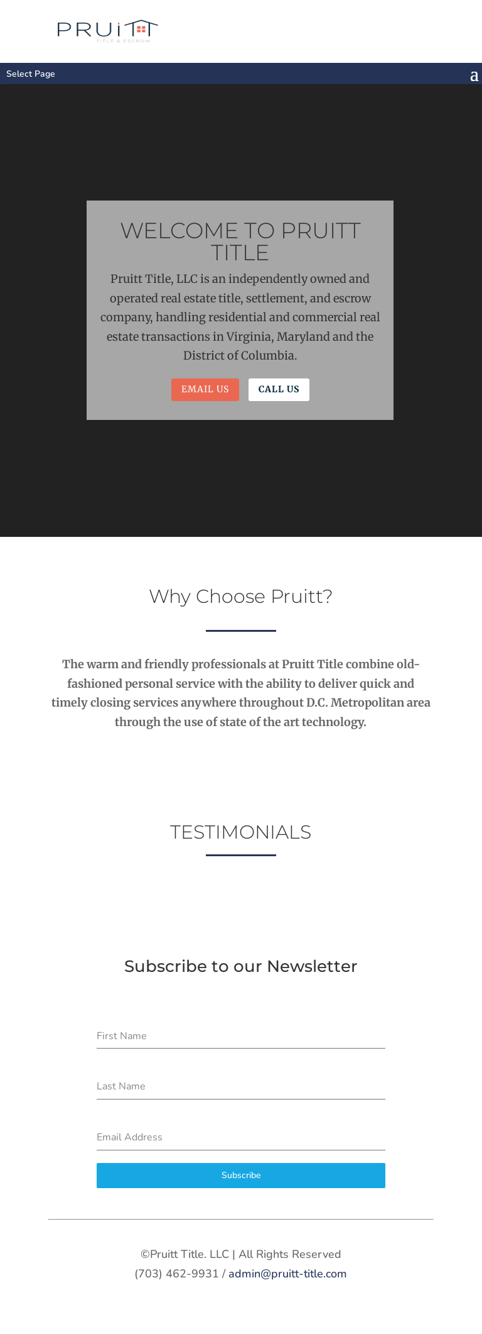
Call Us (279, 389)
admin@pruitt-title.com (287, 1273)
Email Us (205, 389)
